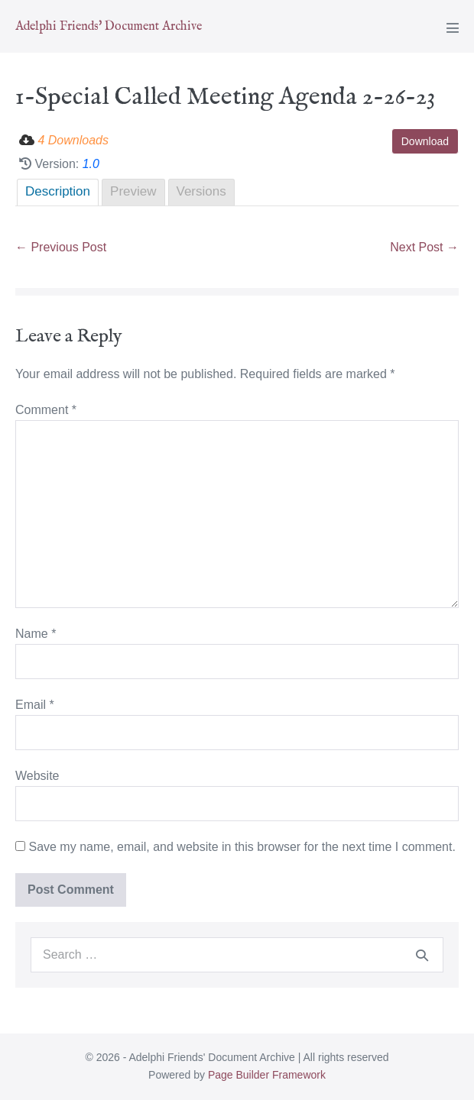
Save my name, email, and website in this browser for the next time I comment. (241, 846)
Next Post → (424, 247)
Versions (201, 191)
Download (425, 141)
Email (34, 704)
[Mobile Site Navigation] (452, 27)
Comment (45, 409)
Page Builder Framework (267, 1075)
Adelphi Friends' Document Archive (108, 26)
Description (57, 191)
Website (37, 775)
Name (35, 633)
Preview (133, 191)
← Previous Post (60, 247)
